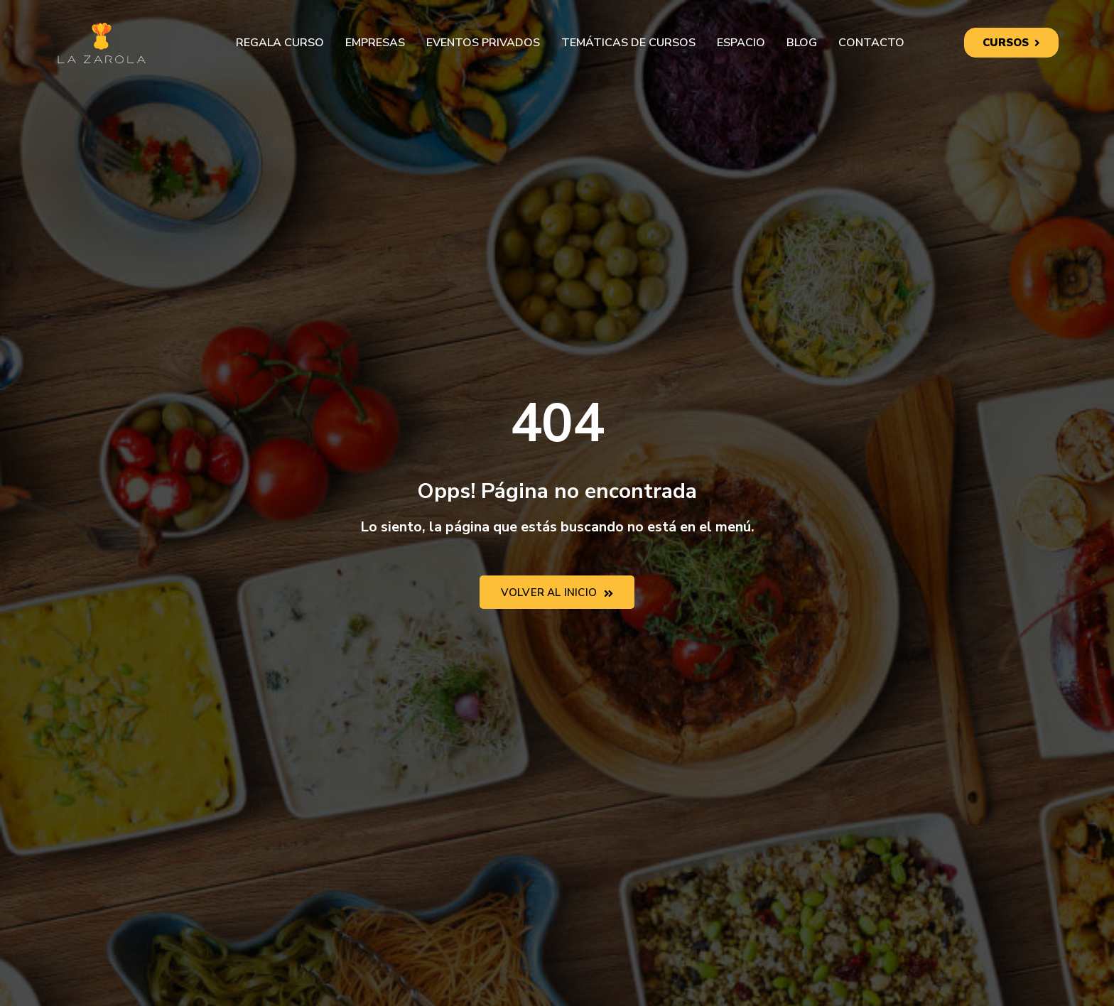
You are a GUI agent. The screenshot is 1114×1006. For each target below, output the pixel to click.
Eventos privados (483, 42)
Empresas (375, 42)
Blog (801, 42)
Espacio (741, 42)
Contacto (871, 42)
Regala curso (280, 42)
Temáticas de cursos (628, 42)
